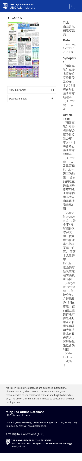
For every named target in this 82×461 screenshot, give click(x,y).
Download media (31, 98)
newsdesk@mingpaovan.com (48, 422)
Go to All (15, 18)
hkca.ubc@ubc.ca (37, 425)
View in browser (31, 90)
